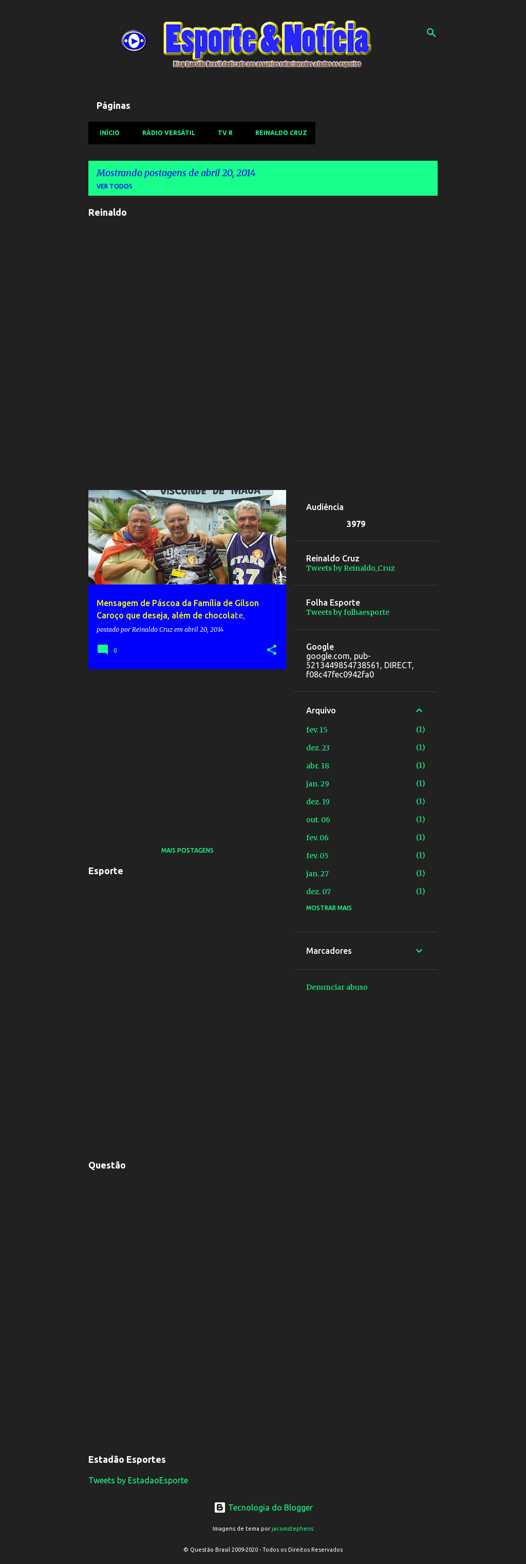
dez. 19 (318, 801)
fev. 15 (317, 729)
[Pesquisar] (431, 33)
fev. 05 (317, 855)
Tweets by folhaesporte (347, 612)
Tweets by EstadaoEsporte (138, 1480)
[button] (272, 650)
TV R (222, 132)
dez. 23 (318, 747)
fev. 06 (317, 837)
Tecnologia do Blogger (263, 1507)
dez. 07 (318, 891)
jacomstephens (292, 1528)
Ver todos (115, 186)
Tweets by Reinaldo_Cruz (350, 568)
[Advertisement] (183, 749)
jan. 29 (317, 783)
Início (107, 132)
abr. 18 (317, 765)
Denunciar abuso (337, 987)
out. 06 (318, 819)
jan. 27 (317, 873)
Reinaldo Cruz (278, 132)
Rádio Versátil (165, 132)
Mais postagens (187, 850)
